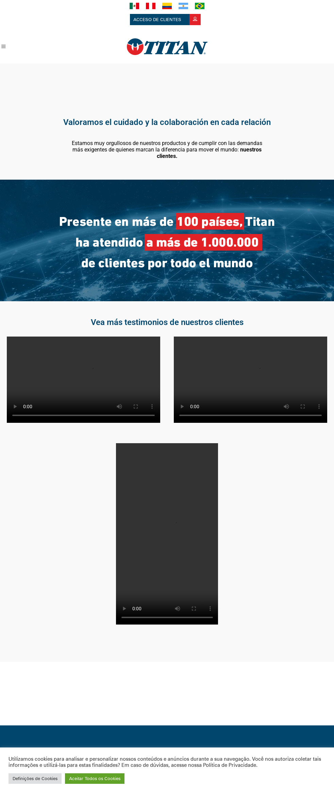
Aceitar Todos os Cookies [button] (94, 778)
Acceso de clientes (167, 19)
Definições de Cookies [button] (35, 778)
